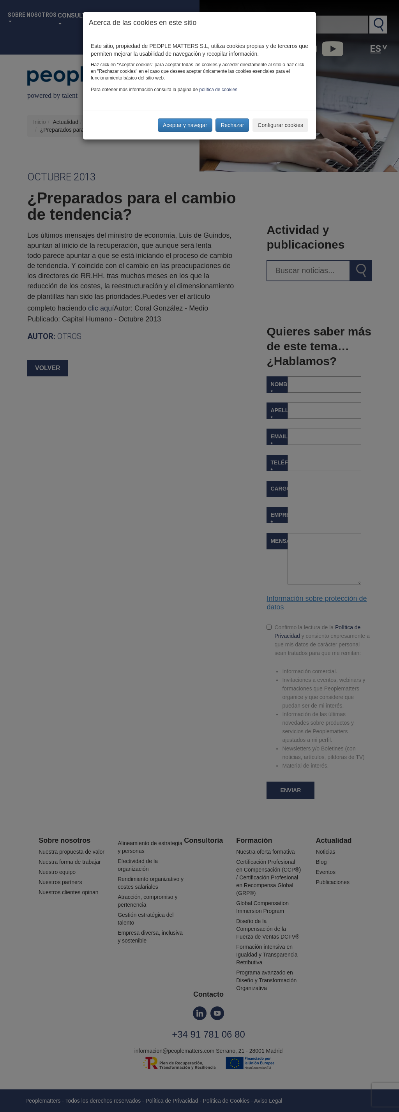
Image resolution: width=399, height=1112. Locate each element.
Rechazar (232, 125)
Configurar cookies (280, 125)
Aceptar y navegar (185, 125)
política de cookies (218, 89)
